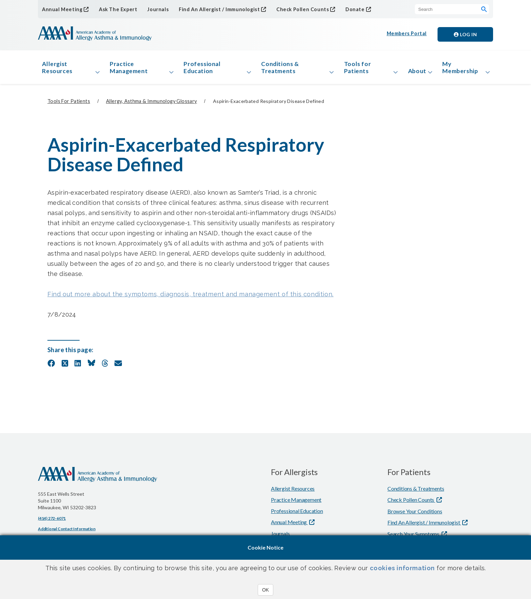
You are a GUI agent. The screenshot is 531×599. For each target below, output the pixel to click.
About (415, 72)
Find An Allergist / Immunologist (214, 9)
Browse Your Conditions (414, 514)
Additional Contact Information (66, 531)
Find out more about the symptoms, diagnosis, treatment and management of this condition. (190, 296)
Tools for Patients (355, 68)
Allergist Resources (58, 68)
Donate (347, 9)
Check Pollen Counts (296, 9)
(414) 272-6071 (52, 520)
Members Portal (407, 34)
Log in (465, 34)
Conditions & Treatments (280, 68)
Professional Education (203, 68)
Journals (154, 9)
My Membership (462, 68)
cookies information (402, 568)
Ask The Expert (115, 9)
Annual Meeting (61, 9)
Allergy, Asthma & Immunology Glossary (151, 104)
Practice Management (130, 68)
